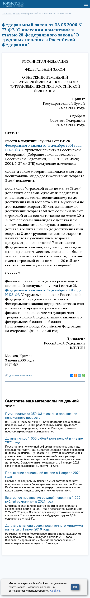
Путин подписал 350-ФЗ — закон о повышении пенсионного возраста (41, 416)
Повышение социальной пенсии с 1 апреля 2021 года (43, 475)
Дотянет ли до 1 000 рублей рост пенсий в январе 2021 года (44, 440)
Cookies (55, 590)
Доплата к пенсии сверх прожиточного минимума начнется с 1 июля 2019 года (44, 527)
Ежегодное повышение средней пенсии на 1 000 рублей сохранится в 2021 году (42, 499)
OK (75, 587)
